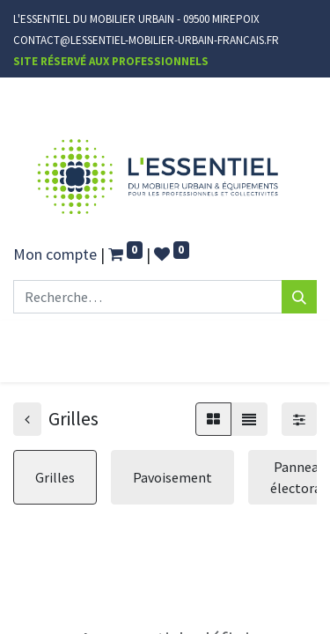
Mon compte (55, 254)
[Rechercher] (299, 296)
